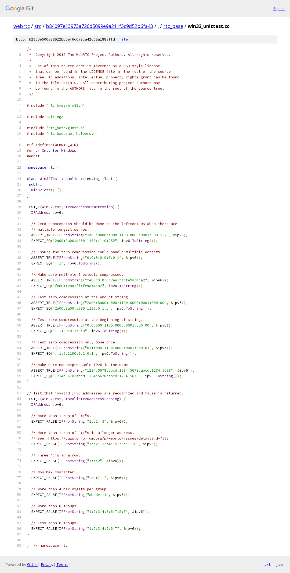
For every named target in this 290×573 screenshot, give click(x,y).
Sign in (279, 8)
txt (267, 564)
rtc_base (173, 26)
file (123, 39)
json (280, 564)
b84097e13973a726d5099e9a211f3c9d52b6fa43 (99, 26)
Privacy (47, 564)
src (37, 26)
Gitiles (32, 564)
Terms (62, 564)
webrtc (21, 26)
